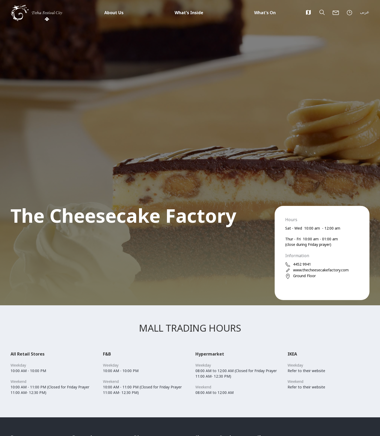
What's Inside (189, 13)
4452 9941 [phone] (298, 264)
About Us (114, 13)
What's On (265, 13)
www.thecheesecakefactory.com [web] (317, 270)
